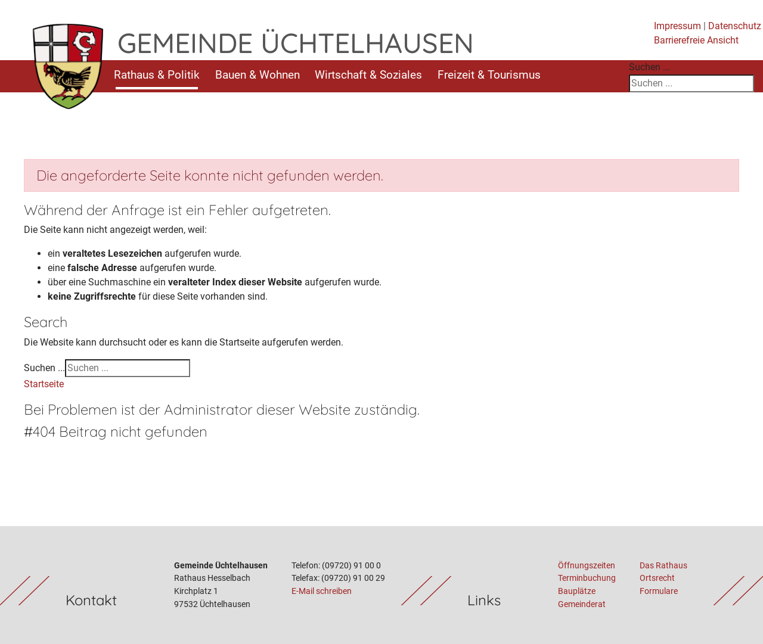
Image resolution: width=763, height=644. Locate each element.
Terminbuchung (587, 578)
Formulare (659, 591)
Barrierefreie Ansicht (696, 40)
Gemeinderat (582, 604)
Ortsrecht (657, 578)
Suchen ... (649, 67)
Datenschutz (734, 26)
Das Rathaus (663, 566)
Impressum (677, 26)
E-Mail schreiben (321, 591)
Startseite (44, 384)
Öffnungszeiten (586, 566)
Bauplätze (576, 591)
